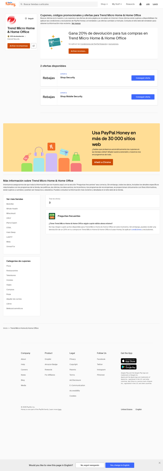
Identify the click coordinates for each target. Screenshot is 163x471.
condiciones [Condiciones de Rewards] (136, 229)
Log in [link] (155, 4)
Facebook (101, 359)
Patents (73, 369)
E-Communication (77, 385)
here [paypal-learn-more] (59, 409)
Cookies (73, 396)
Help (23, 364)
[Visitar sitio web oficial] (33, 45)
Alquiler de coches (14, 299)
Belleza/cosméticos (14, 308)
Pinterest (101, 375)
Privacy (73, 359)
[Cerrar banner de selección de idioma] (159, 463)
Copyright (74, 364)
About (23, 359)
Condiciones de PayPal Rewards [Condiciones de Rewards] (93, 44)
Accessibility (75, 390)
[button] (131, 409)
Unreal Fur (10, 246)
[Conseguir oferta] (142, 78)
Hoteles (9, 280)
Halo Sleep (10, 232)
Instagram (101, 369)
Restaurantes (12, 270)
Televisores (11, 275)
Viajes (8, 285)
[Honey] (10, 4)
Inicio (5, 328)
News (23, 375)
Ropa (8, 294)
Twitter (100, 364)
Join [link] (148, 4)
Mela (8, 242)
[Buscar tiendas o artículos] (58, 4)
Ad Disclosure (75, 380)
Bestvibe (10, 204)
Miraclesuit (11, 213)
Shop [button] (104, 4)
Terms (72, 375)
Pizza (8, 266)
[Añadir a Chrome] (102, 162)
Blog (23, 380)
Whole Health (12, 208)
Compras (10, 289)
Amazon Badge (51, 364)
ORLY (8, 218)
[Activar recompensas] (18, 45)
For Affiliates (50, 375)
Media (23, 385)
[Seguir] (29, 18)
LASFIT (9, 237)
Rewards (130, 4)
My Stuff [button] (117, 4)
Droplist (48, 359)
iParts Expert (11, 223)
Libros (9, 304)
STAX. (8, 227)
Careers (24, 369)
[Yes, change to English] (119, 465)
